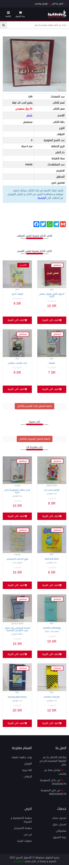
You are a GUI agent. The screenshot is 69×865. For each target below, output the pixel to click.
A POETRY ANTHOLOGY (52, 628)
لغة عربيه (27, 770)
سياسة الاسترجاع (23, 828)
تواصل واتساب (42, 3)
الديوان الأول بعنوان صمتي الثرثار (51, 295)
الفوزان (28, 763)
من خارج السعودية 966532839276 (53, 792)
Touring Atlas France (17, 697)
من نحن (28, 834)
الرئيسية (42, 198)
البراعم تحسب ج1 (51, 490)
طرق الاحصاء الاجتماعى (17, 559)
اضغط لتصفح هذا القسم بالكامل (34, 406)
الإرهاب (28, 776)
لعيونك (51, 363)
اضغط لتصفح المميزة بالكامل (34, 439)
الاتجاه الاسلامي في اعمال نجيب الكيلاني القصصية (17, 629)
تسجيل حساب (59, 818)
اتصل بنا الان (58, 3)
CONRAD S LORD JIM (52, 697)
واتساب (18, 861)
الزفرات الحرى (17, 294)
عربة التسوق (59, 837)
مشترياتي (61, 831)
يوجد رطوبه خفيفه (22, 757)
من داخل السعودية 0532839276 (53, 782)
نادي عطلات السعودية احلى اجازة (17, 491)
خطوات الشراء (24, 841)
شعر (29, 115)
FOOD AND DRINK (52, 559)
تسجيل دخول (59, 824)
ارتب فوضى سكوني (17, 363)
